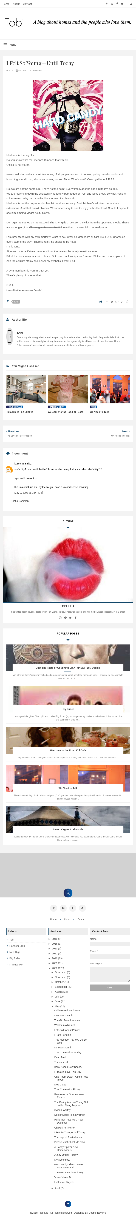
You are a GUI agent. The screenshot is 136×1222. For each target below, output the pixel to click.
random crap (56, 407)
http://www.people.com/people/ (27, 290)
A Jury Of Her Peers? (66, 1154)
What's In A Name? (64, 1024)
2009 (55, 962)
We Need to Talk (99, 412)
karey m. (19, 463)
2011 (55, 953)
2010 (55, 958)
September (61, 986)
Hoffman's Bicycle (64, 1181)
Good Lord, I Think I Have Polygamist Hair (68, 1166)
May (57, 1005)
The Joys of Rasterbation (68, 1136)
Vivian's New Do (63, 1177)
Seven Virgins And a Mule (68, 829)
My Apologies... (62, 1159)
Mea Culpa (60, 1084)
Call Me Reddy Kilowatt (67, 1010)
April (58, 1187)
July (57, 996)
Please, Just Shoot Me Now (69, 1141)
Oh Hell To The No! (64, 1127)
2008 (55, 967)
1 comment (35, 70)
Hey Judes (68, 709)
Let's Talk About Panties (67, 1029)
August (59, 991)
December (61, 971)
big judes (14, 958)
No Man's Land (62, 1047)
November (61, 976)
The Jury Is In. (62, 1061)
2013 (55, 948)
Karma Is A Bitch (63, 1015)
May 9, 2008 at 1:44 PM (27, 492)
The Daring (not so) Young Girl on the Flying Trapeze (71, 1103)
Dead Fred (60, 1057)
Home (6, 3)
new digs (14, 951)
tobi (16, 302)
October (59, 981)
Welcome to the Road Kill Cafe (65, 412)
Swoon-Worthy (62, 1109)
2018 (55, 938)
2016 (55, 943)
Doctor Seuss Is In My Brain (69, 1114)
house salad (15, 407)
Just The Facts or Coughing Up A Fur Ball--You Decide (68, 667)
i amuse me (15, 964)
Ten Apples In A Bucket (19, 412)
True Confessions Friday (67, 1052)
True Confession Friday (67, 1089)
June (58, 1001)
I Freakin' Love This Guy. (68, 1071)
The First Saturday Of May (68, 1172)
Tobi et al (43, 1212)
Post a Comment (20, 501)
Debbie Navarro (97, 1212)
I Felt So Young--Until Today (69, 1132)
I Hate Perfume (62, 1034)
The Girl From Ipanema (67, 1020)
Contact (27, 3)
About (16, 3)
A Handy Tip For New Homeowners (66, 1148)
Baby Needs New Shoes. (68, 1066)
